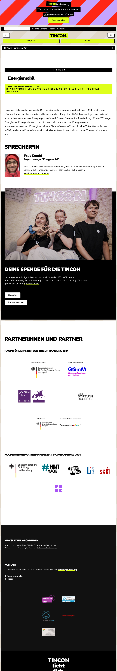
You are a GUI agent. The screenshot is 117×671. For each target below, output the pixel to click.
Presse (52, 28)
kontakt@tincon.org (67, 569)
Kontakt (60, 28)
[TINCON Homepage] (58, 35)
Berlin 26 (31, 40)
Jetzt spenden (58, 20)
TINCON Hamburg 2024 (15, 48)
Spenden (12, 295)
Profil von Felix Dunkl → (36, 173)
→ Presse (8, 578)
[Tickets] (6, 35)
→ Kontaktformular (13, 576)
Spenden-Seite (31, 283)
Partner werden (15, 302)
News (87, 40)
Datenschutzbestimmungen (47, 548)
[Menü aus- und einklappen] (110, 35)
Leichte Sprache (39, 28)
